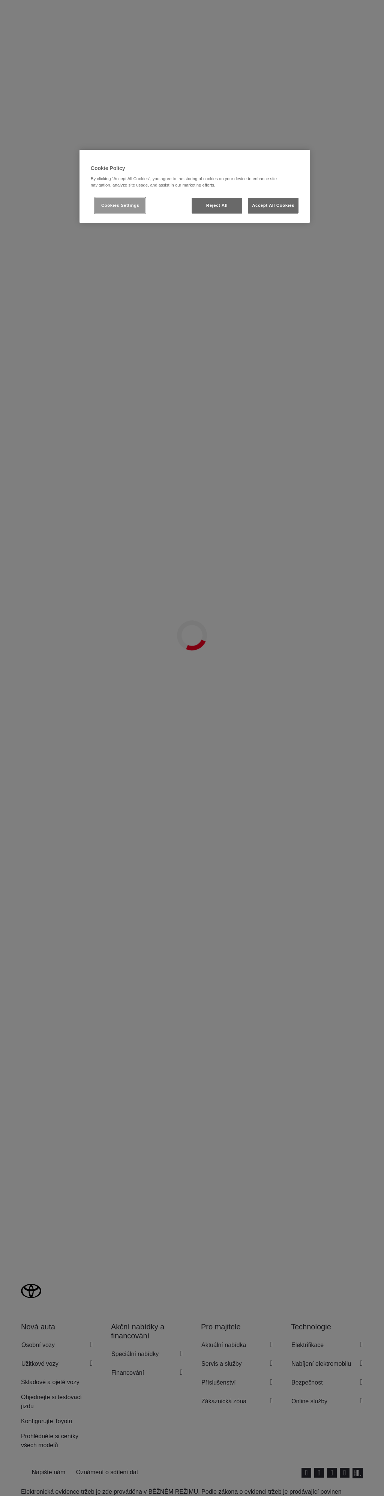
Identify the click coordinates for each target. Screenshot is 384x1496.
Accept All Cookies (273, 205)
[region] (195, 186)
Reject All (217, 205)
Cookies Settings (120, 205)
